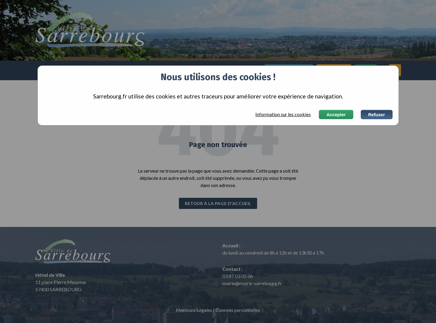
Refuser (376, 114)
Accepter (336, 114)
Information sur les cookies (283, 114)
